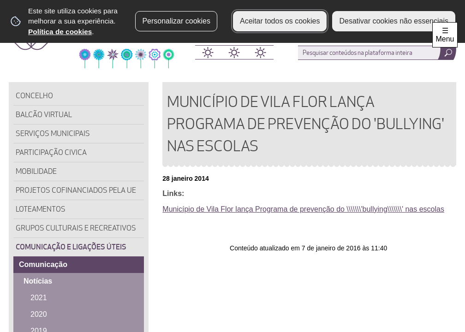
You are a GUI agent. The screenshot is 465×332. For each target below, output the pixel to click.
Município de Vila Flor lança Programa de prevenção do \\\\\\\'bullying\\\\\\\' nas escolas (303, 209)
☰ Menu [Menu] (444, 35)
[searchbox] (375, 53)
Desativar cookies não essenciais (393, 21)
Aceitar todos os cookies (280, 21)
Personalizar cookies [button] (176, 21)
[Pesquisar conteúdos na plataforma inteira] (444, 53)
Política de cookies (60, 32)
